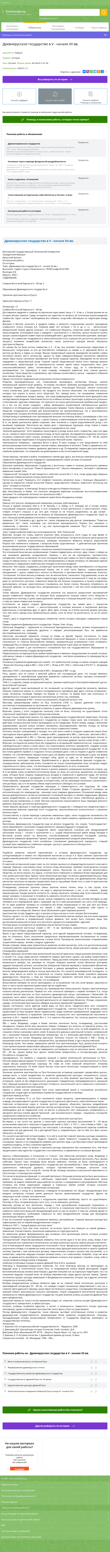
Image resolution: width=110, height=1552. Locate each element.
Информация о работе (96, 1362)
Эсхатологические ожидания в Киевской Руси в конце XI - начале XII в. (41, 1391)
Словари (79, 27)
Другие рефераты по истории (52, 1425)
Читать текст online (55, 100)
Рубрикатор (35, 27)
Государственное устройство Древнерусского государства (35, 1373)
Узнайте (19, 1469)
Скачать (92, 1362)
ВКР (3, 1525)
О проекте (5, 2)
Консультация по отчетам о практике (21, 1536)
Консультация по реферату (15, 1531)
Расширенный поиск (48, 18)
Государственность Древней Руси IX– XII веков (29, 1379)
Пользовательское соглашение (18, 1490)
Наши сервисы (99, 27)
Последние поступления (58, 27)
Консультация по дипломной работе (20, 1519)
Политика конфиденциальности (18, 1496)
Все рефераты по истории (53, 79)
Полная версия (9, 1501)
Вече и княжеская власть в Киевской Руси (27, 1361)
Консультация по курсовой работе (19, 1513)
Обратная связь (9, 1484)
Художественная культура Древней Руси (27, 1385)
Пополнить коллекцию (12, 27)
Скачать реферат (19, 100)
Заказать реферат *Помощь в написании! (90, 101)
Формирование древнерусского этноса (26, 1367)
